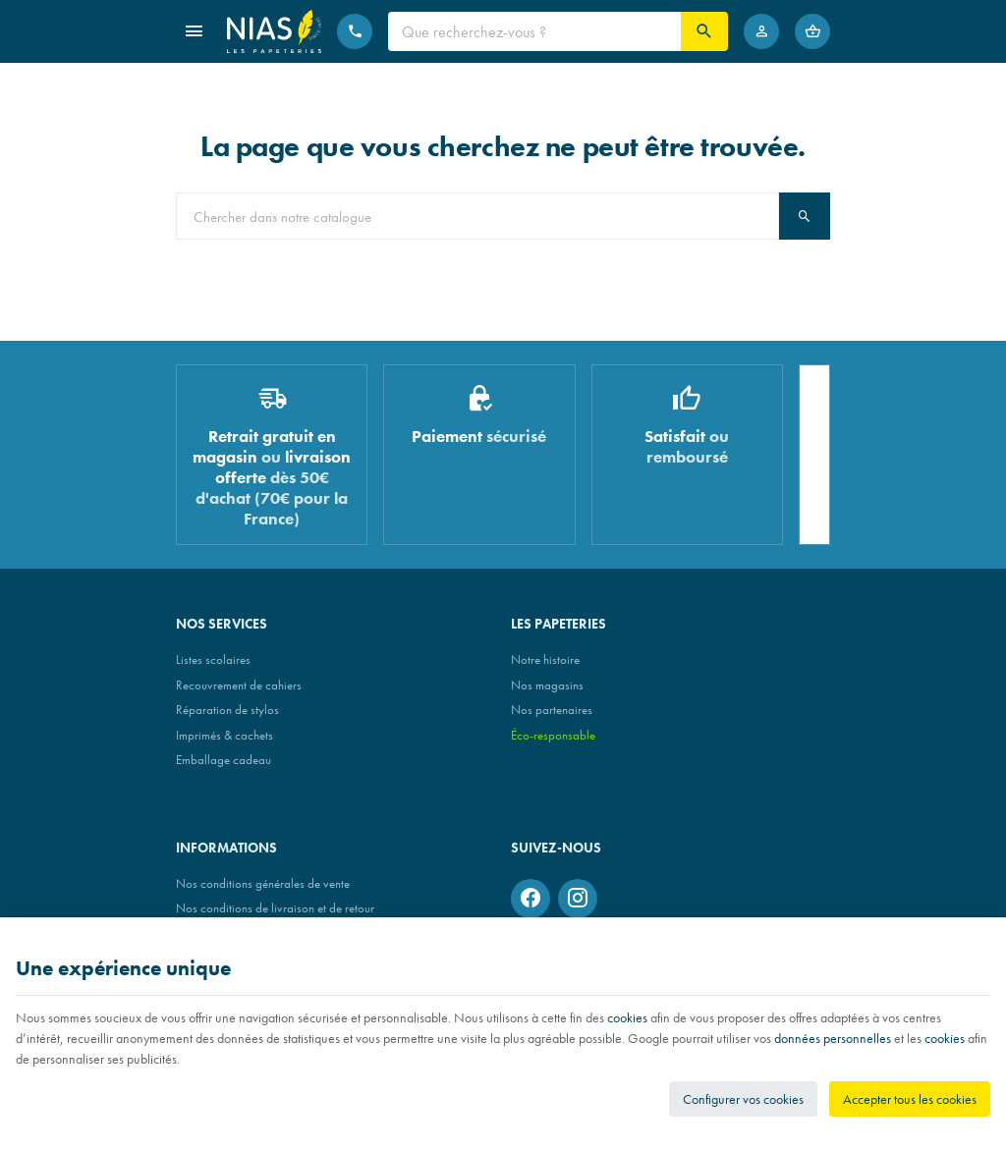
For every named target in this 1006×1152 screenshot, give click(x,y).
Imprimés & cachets (224, 735)
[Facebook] (530, 898)
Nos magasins (547, 685)
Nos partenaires (551, 709)
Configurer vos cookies (743, 1099)
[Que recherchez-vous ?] (534, 31)
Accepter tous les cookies (910, 1099)
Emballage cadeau (223, 759)
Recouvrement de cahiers (239, 685)
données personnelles (832, 1038)
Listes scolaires (213, 659)
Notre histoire (545, 659)
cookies (627, 1017)
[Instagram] (577, 898)
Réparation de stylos (227, 709)
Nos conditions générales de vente (263, 883)
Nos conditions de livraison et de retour (275, 908)
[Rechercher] (704, 31)
